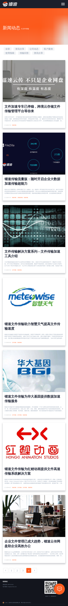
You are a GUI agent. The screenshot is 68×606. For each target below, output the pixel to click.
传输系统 (30, 487)
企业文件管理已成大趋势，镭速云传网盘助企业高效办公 (32, 544)
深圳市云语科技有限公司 (14, 602)
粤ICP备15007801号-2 (26, 602)
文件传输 (14, 270)
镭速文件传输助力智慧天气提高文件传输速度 (32, 326)
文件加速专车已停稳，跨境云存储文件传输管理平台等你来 (32, 109)
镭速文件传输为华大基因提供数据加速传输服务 (32, 399)
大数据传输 (20, 197)
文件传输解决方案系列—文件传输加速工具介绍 (32, 254)
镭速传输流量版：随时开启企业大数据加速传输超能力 (32, 181)
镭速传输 (14, 197)
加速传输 (14, 125)
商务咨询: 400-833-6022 (8, 584)
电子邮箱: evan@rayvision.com (10, 586)
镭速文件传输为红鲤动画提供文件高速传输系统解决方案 (32, 471)
